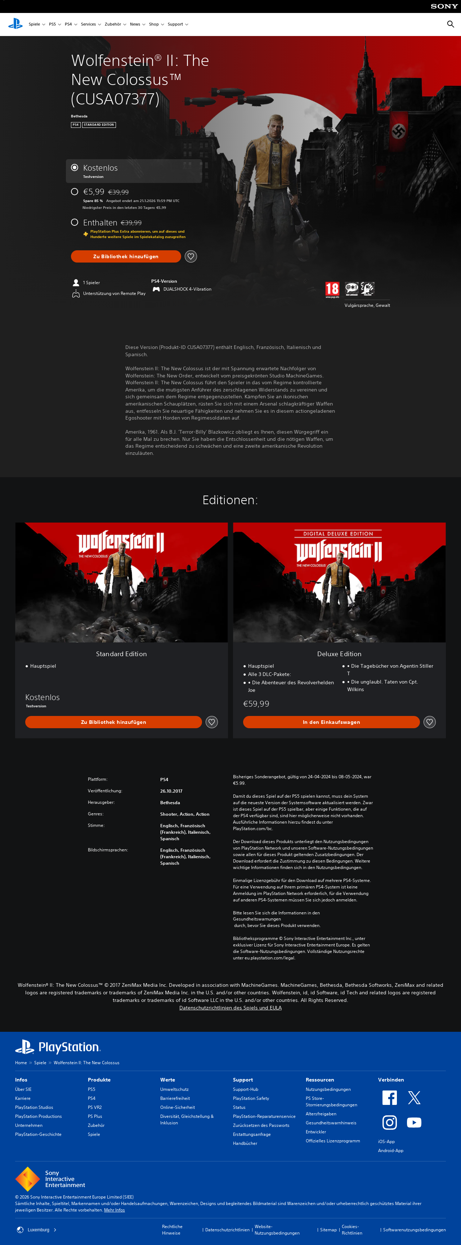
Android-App (390, 1150)
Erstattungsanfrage (252, 1134)
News (135, 24)
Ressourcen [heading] (320, 1079)
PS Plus (95, 1116)
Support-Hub (245, 1089)
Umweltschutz (174, 1089)
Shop (154, 24)
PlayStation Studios (34, 1107)
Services (88, 24)
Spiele (34, 24)
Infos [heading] (21, 1079)
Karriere (23, 1098)
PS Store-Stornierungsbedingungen (331, 1101)
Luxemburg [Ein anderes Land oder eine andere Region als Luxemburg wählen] (36, 1230)
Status (239, 1107)
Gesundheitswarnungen (257, 919)
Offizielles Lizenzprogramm (333, 1141)
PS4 (68, 24)
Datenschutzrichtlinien (227, 1230)
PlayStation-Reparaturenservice (264, 1116)
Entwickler (316, 1132)
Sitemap (328, 1230)
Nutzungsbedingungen (328, 1089)
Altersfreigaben (321, 1114)
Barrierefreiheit (175, 1098)
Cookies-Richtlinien (352, 1229)
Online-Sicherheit (177, 1107)
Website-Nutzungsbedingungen (277, 1229)
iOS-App (386, 1141)
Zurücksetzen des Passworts (261, 1125)
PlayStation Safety (251, 1098)
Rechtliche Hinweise (172, 1229)
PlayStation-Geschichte (38, 1134)
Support (175, 24)
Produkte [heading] (99, 1079)
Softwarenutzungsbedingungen (414, 1230)
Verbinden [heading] (391, 1079)
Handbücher (245, 1143)
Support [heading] (243, 1079)
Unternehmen (28, 1125)
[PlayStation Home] (15, 24)
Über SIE (23, 1089)
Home (21, 1063)
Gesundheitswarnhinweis (331, 1123)
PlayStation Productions (38, 1116)
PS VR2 (95, 1107)
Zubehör (113, 24)
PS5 (52, 24)
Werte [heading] (167, 1079)
